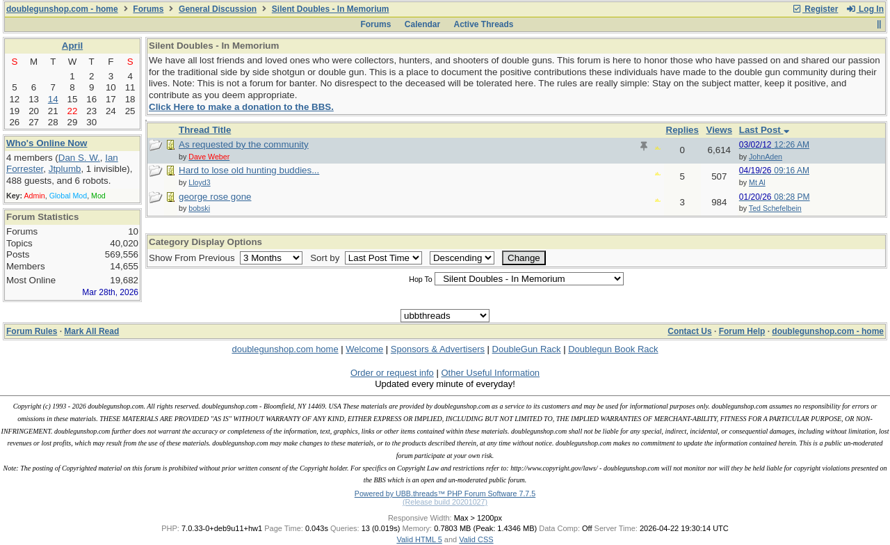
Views (719, 130)
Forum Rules (31, 331)
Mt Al (757, 182)
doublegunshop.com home (285, 349)
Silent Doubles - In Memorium (330, 9)
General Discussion (218, 9)
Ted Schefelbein (775, 208)
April (72, 45)
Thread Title (205, 130)
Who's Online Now (46, 143)
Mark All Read (91, 331)
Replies (682, 130)
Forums (148, 9)
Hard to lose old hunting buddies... (249, 170)
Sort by (326, 258)
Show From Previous (193, 258)
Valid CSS (476, 539)
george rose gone (215, 196)
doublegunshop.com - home (62, 9)
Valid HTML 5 (419, 539)
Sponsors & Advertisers (438, 349)
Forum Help (742, 331)
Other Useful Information (490, 373)
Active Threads (484, 24)
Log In (865, 9)
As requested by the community (244, 144)
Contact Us (689, 331)
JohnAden (765, 156)
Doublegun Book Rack (613, 349)
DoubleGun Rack (526, 349)
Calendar (422, 24)
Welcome (364, 349)
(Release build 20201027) (445, 502)
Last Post (764, 130)
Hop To (420, 279)
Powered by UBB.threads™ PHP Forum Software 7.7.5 (445, 493)
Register (815, 9)
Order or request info (392, 373)
